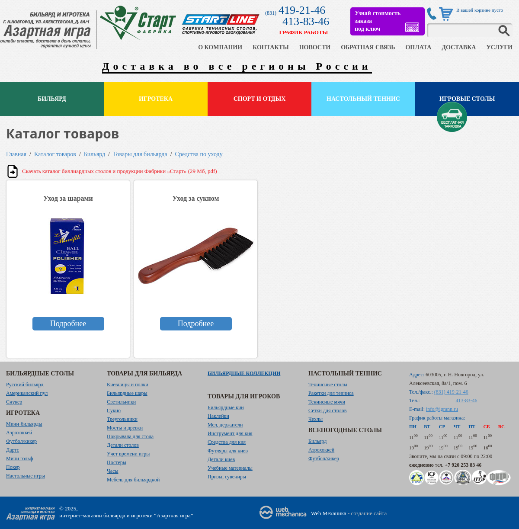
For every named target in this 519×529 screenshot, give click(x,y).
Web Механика (328, 513)
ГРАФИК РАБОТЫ (303, 32)
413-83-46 (305, 21)
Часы (113, 471)
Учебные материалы (230, 468)
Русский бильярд (24, 385)
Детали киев (221, 459)
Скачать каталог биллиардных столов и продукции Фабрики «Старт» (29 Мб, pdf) (119, 171)
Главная (16, 154)
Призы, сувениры (227, 477)
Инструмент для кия (230, 433)
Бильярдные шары (127, 393)
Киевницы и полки (127, 385)
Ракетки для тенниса (331, 393)
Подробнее (68, 323)
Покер (13, 467)
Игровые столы (467, 99)
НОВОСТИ (315, 47)
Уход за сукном (196, 198)
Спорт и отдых (260, 99)
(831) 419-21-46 (451, 392)
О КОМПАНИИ (220, 47)
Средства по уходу (199, 154)
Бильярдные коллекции (244, 373)
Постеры (116, 462)
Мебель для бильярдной (133, 480)
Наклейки (218, 416)
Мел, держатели (225, 425)
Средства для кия (227, 442)
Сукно (114, 410)
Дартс (12, 450)
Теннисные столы (327, 385)
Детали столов (123, 445)
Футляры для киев (228, 451)
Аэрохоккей (19, 433)
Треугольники (122, 419)
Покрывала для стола (130, 436)
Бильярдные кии (226, 407)
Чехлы (315, 419)
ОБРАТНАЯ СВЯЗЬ (368, 47)
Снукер (14, 402)
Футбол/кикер (21, 441)
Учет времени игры (128, 454)
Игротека (156, 99)
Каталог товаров (55, 154)
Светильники (121, 402)
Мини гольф (19, 458)
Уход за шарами (68, 198)
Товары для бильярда (140, 154)
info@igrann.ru (442, 409)
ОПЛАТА (418, 47)
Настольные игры (25, 476)
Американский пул (27, 393)
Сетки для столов (327, 410)
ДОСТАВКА (459, 47)
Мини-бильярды (24, 424)
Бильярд (52, 99)
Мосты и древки (125, 428)
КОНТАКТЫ (271, 47)
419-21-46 (302, 10)
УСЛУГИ (499, 47)
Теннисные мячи (326, 402)
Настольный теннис (363, 99)
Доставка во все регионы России (237, 66)
